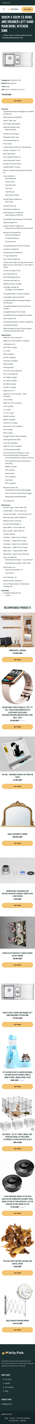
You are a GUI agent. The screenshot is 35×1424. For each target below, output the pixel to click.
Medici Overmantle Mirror (17, 834)
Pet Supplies (9, 1387)
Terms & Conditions (23, 1418)
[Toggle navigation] (3, 9)
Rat (19, 80)
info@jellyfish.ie (6, 3)
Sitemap (23, 1421)
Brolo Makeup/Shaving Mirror (17, 1320)
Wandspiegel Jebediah (17, 650)
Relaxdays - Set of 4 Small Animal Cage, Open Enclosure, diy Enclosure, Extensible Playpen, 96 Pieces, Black (18, 1137)
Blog (6, 1391)
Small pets (14, 80)
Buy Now (17, 101)
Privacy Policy (14, 1421)
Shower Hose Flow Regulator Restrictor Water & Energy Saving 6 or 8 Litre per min (17, 893)
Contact (12, 1418)
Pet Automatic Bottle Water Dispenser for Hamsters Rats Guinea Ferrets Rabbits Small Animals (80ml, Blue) (17, 1074)
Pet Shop (27, 9)
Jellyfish (7, 1383)
